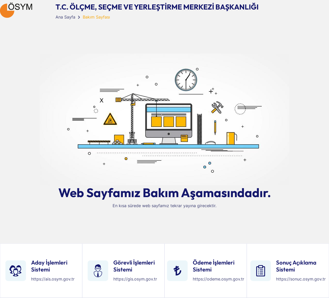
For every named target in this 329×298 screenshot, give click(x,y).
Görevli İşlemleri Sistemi (134, 266)
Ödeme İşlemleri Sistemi (213, 266)
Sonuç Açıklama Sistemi (296, 266)
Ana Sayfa (65, 17)
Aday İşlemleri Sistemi (49, 266)
